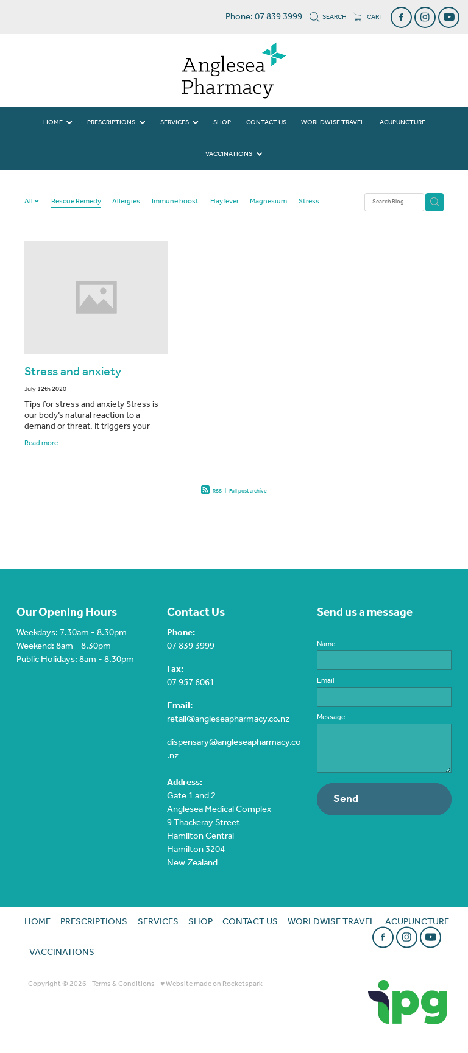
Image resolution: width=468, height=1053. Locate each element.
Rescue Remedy (76, 202)
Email (326, 681)
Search (328, 17)
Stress (309, 202)
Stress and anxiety (72, 372)
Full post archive (248, 491)
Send (345, 799)
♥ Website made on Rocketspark (211, 984)
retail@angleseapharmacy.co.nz (228, 719)
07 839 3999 (190, 646)
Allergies (126, 202)
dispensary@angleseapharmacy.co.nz (234, 749)
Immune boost (175, 202)
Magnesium (268, 202)
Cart (368, 17)
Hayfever (224, 202)
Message (331, 717)
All (29, 201)
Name (326, 644)
